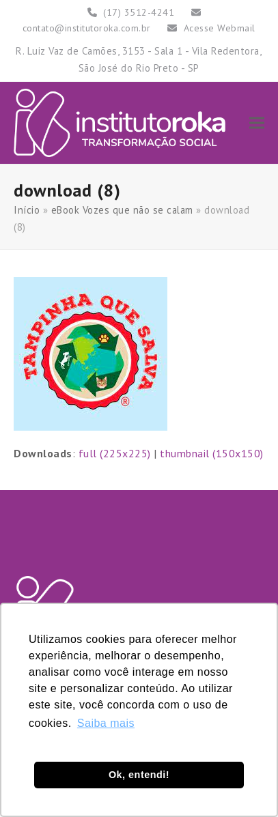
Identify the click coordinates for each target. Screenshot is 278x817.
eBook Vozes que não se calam (122, 209)
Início (27, 209)
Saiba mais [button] (106, 723)
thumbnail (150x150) (212, 453)
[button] (256, 122)
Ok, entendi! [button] (139, 774)
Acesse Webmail (219, 28)
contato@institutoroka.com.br (87, 28)
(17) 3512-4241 (138, 12)
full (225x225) (115, 453)
